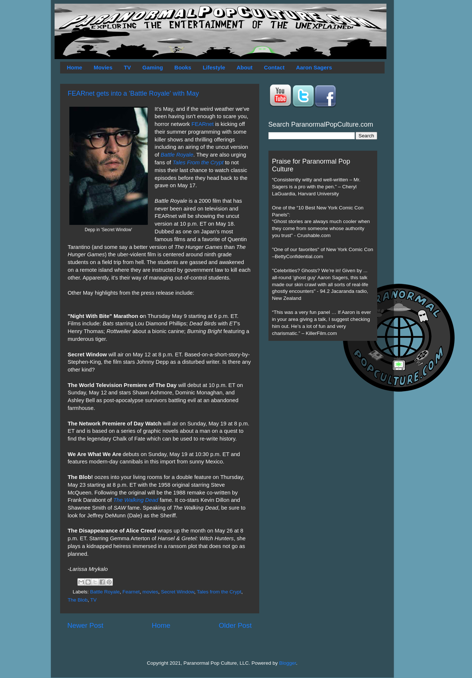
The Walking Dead (135, 500)
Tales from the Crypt (219, 592)
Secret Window (177, 592)
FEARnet (202, 124)
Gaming (152, 67)
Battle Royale (177, 155)
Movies (103, 67)
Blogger (287, 663)
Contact (274, 67)
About (245, 67)
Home (74, 67)
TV (127, 67)
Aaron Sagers (314, 67)
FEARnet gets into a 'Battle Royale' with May (133, 93)
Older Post (235, 625)
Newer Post (85, 625)
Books (182, 67)
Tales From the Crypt (198, 162)
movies (150, 592)
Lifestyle (214, 67)
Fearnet (131, 592)
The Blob (78, 600)
